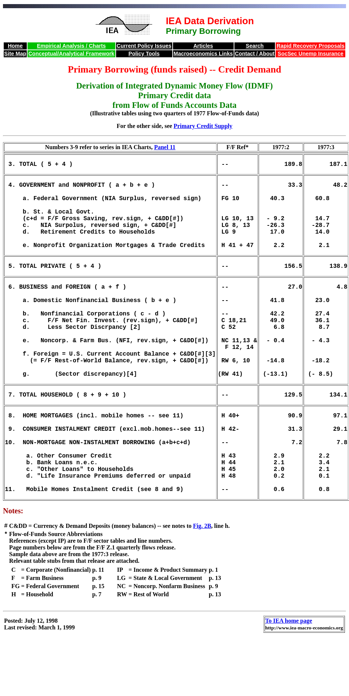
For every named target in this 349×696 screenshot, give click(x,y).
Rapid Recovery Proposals (311, 46)
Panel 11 (164, 147)
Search (255, 46)
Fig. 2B (202, 584)
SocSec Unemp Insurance (310, 54)
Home (15, 46)
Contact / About (255, 54)
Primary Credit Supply (203, 126)
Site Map (15, 54)
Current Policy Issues (144, 46)
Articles (203, 46)
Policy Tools (144, 54)
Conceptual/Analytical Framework (71, 54)
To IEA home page (288, 680)
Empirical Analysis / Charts (71, 46)
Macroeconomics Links (203, 54)
